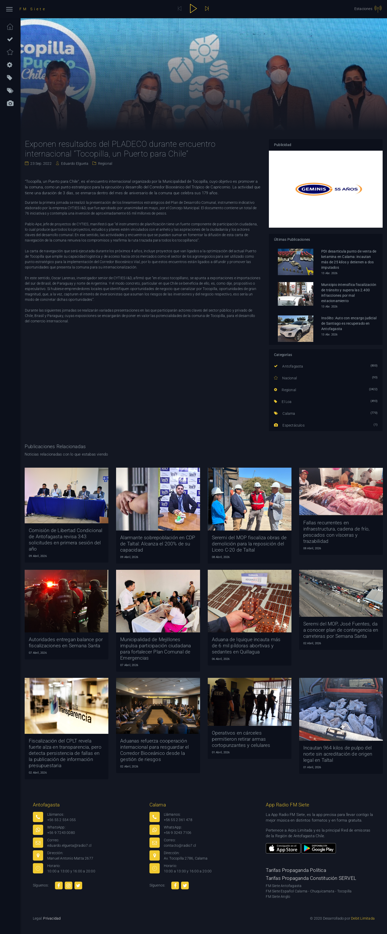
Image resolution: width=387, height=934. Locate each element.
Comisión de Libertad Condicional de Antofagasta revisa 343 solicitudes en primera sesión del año (65, 539)
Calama (284, 413)
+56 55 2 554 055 (61, 820)
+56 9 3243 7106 (178, 833)
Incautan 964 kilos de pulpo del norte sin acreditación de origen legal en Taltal (337, 754)
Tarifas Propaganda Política (296, 870)
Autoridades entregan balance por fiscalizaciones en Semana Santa (66, 643)
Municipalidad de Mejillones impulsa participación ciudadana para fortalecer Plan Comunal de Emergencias (155, 649)
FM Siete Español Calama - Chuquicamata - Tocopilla (309, 891)
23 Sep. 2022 (41, 163)
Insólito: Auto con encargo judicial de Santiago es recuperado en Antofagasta (348, 323)
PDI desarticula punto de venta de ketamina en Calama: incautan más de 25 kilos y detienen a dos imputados (348, 259)
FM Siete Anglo (278, 896)
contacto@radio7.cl (180, 845)
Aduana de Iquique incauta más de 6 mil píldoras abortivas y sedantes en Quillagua (246, 646)
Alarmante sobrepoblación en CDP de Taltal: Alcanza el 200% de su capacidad (157, 544)
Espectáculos (289, 425)
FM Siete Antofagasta (283, 886)
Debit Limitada (363, 918)
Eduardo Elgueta (74, 163)
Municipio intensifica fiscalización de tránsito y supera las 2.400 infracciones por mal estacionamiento (348, 293)
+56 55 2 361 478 (178, 820)
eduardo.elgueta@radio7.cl (69, 845)
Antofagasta (288, 366)
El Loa (283, 402)
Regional (104, 163)
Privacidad (52, 918)
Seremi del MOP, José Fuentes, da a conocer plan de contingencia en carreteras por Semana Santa (340, 630)
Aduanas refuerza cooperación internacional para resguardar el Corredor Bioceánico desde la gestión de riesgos (154, 750)
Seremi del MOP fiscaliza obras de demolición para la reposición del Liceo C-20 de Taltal (249, 544)
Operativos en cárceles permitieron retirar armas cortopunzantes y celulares (241, 739)
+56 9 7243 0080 (61, 833)
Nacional (285, 378)
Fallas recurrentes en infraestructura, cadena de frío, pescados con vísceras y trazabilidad (336, 532)
